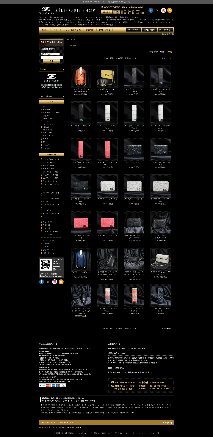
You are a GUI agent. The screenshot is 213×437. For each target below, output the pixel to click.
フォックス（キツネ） (51, 231)
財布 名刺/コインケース (51, 112)
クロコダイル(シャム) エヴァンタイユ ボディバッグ (134, 274)
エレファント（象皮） (51, 178)
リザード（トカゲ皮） (51, 181)
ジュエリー (47, 145)
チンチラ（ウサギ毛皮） (52, 198)
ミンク (45, 201)
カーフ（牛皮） (48, 162)
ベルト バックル (49, 136)
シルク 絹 (46, 228)
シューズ (46, 106)
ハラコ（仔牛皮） (49, 165)
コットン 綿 (47, 222)
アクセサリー (48, 148)
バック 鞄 (46, 109)
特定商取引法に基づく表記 (63, 433)
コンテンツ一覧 (153, 433)
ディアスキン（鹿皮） (51, 172)
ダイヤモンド (48, 250)
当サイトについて (139, 433)
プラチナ (46, 243)
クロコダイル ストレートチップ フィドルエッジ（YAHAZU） (81, 311)
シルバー (46, 247)
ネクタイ (46, 139)
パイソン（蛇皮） (49, 168)
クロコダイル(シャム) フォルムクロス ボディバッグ (107, 274)
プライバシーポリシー (122, 433)
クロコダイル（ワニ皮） (52, 159)
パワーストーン (48, 253)
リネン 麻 (46, 225)
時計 (44, 142)
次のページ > (166, 58)
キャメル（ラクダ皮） (51, 175)
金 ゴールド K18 (49, 240)
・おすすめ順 (152, 52)
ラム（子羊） (48, 210)
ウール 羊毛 (47, 234)
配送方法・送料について (103, 433)
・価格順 (161, 52)
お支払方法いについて (84, 433)
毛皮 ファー (47, 132)
